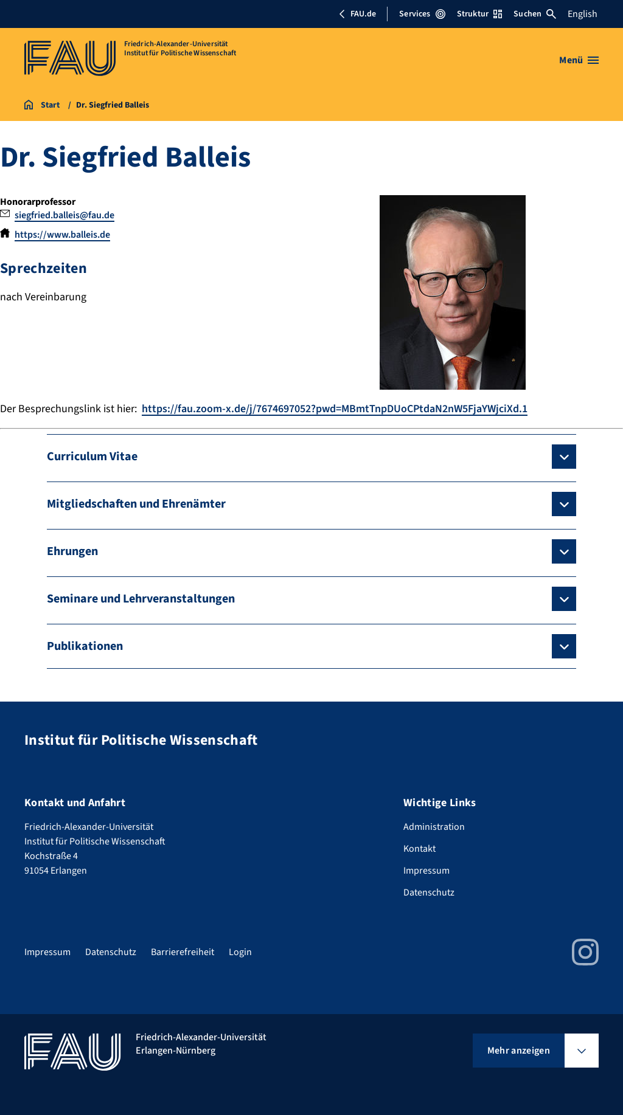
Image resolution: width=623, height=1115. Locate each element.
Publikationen (85, 646)
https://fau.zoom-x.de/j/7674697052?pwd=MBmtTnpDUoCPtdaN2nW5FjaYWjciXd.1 (334, 408)
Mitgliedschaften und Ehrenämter (136, 504)
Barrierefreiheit (182, 952)
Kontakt (419, 848)
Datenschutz (428, 892)
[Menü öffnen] (579, 60)
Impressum (426, 870)
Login (240, 952)
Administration (434, 827)
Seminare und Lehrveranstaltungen (141, 598)
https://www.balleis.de (62, 234)
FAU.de (357, 14)
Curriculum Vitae (92, 456)
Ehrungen (72, 551)
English (582, 14)
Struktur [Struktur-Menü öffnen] (479, 14)
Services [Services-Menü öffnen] (422, 14)
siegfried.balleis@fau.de (64, 215)
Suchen (534, 14)
